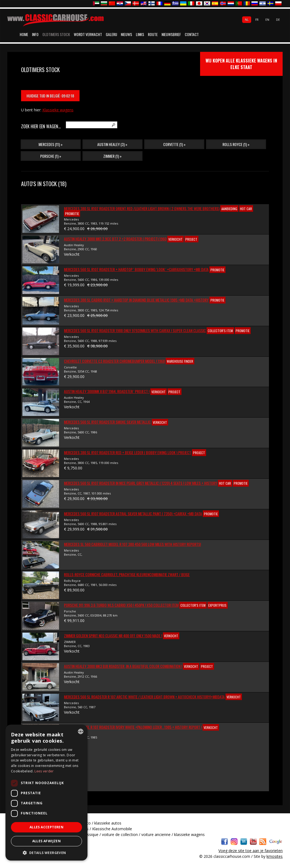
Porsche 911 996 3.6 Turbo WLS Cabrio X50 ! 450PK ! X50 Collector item (121, 605)
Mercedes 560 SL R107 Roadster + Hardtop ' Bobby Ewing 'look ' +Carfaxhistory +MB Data (136, 269)
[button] (46, 852)
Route (153, 34)
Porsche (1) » (50, 156)
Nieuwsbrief (171, 34)
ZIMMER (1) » (112, 156)
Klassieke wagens (58, 109)
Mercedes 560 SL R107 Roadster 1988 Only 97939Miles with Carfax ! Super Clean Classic (135, 330)
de (278, 20)
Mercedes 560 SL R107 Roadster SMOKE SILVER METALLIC (107, 422)
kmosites (274, 856)
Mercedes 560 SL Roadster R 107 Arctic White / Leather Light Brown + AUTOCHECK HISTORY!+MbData (144, 697)
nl (246, 20)
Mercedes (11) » (51, 144)
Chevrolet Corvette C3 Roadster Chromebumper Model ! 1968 (114, 361)
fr (257, 20)
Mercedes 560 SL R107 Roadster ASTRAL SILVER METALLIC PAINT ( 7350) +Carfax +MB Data (133, 513)
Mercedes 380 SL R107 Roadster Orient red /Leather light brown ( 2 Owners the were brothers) (141, 208)
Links (140, 34)
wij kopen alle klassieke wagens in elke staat (241, 63)
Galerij (111, 34)
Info (35, 34)
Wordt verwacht (88, 34)
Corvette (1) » (174, 144)
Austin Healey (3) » (112, 144)
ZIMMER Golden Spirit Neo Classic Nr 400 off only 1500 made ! (113, 635)
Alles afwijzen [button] (46, 841)
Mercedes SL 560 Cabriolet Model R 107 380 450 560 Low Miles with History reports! (132, 544)
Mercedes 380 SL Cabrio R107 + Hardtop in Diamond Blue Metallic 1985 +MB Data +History (136, 300)
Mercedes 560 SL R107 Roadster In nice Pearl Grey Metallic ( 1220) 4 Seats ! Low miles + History (140, 483)
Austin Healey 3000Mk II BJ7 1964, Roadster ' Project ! (107, 391)
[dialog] (46, 793)
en (267, 20)
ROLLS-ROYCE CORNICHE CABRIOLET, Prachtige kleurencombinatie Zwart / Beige (127, 574)
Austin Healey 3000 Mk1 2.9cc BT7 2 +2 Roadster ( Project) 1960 (115, 239)
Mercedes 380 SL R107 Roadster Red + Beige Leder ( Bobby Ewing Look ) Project (127, 452)
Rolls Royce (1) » (236, 144)
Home (24, 34)
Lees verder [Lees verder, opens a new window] (44, 771)
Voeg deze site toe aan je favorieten (250, 850)
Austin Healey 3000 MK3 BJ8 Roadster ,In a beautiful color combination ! (123, 666)
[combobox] (80, 731)
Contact (192, 34)
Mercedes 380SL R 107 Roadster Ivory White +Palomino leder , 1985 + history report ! (133, 727)
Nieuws (126, 34)
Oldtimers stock (56, 34)
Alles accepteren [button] (46, 827)
